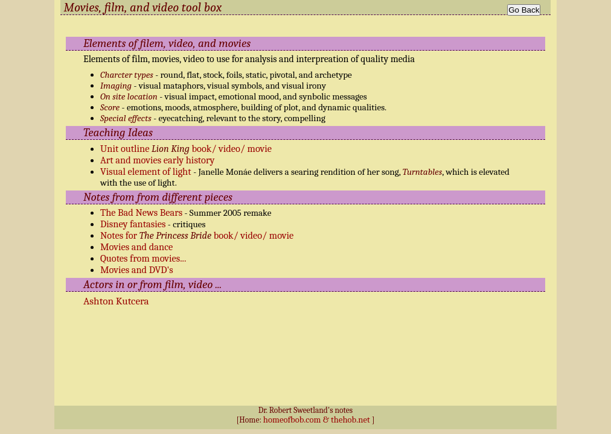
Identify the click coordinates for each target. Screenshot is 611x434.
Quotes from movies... (143, 258)
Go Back (523, 9)
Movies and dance (136, 247)
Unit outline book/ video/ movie (186, 148)
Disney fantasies (132, 224)
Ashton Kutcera (116, 301)
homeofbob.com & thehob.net (316, 420)
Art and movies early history (157, 160)
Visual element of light (146, 171)
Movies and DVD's (136, 269)
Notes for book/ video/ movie (196, 235)
